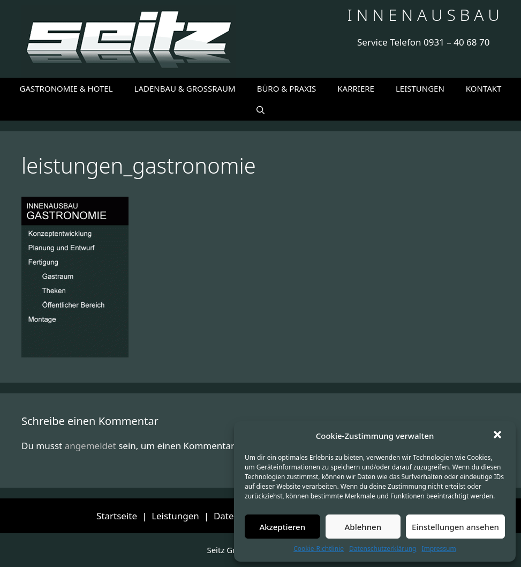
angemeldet (90, 445)
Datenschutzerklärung (382, 548)
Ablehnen (363, 526)
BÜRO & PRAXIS (286, 88)
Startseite (116, 516)
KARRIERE (355, 88)
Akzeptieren (282, 526)
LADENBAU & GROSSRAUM (185, 88)
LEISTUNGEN (420, 88)
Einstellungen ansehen (455, 526)
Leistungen (175, 516)
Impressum (438, 548)
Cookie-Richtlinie (318, 548)
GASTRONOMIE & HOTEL (66, 88)
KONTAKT (484, 88)
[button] (498, 435)
